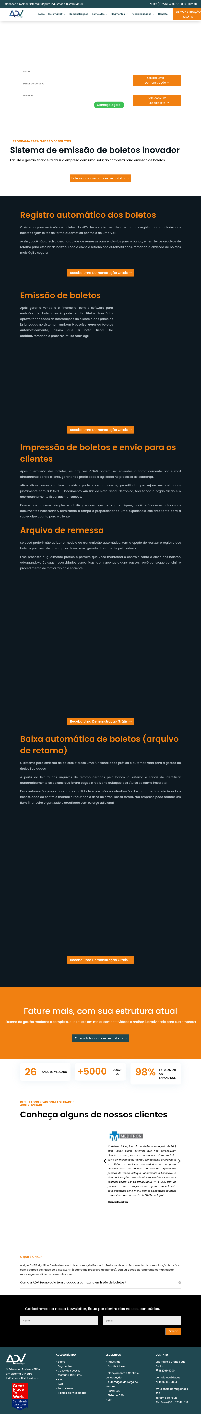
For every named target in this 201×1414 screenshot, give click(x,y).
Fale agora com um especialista (98, 178)
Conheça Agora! (109, 105)
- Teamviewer (64, 1384)
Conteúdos (98, 14)
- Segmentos (64, 1362)
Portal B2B (114, 1387)
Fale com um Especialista (157, 100)
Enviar (173, 1327)
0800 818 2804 (188, 4)
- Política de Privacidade (71, 1389)
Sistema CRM (116, 1391)
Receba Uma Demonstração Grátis (99, 272)
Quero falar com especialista (99, 1038)
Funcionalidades (141, 14)
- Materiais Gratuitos (69, 1371)
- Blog (59, 1375)
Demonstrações (78, 14)
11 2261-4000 (165, 1366)
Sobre (41, 14)
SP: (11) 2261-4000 (164, 4)
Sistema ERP (55, 14)
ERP (110, 1396)
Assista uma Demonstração (155, 80)
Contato (163, 14)
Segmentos (118, 14)
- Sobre (60, 1358)
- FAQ (59, 1380)
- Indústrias (113, 1358)
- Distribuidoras (115, 1362)
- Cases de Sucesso (68, 1366)
